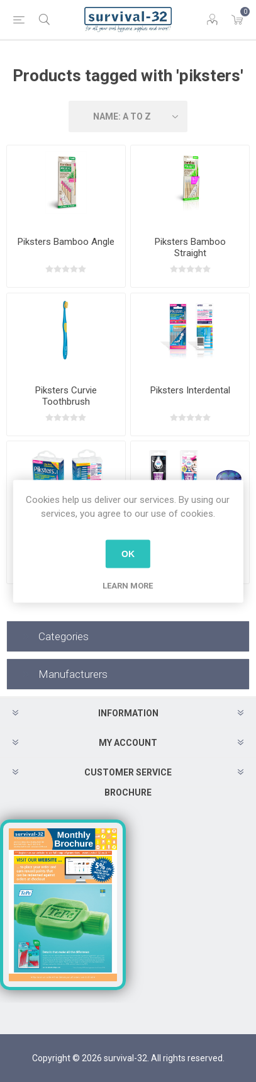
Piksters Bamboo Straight (190, 247)
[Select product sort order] (128, 116)
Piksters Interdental (190, 390)
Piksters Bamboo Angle (66, 241)
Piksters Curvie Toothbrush (66, 396)
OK (128, 554)
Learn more (128, 585)
